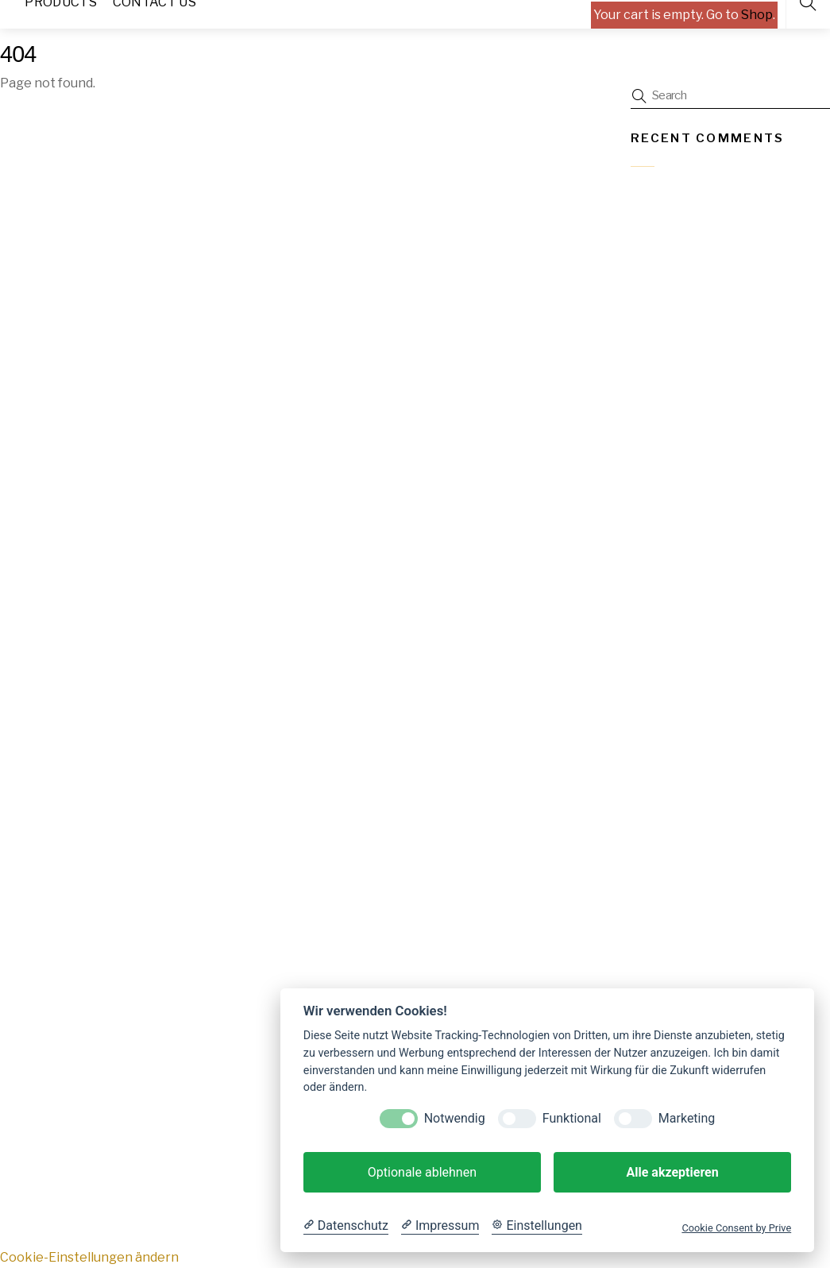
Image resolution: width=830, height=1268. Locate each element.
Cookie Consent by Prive (736, 1228)
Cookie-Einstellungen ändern (89, 1257)
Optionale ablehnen (422, 1172)
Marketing (686, 1118)
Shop (757, 14)
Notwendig (454, 1118)
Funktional (571, 1118)
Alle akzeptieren (672, 1172)
